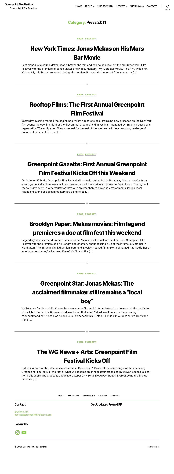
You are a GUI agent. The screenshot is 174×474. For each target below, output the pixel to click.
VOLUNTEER (73, 416)
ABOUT (88, 6)
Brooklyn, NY (22, 431)
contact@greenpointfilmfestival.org (35, 435)
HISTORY (120, 6)
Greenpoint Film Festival (20, 4)
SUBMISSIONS (137, 6)
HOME (79, 6)
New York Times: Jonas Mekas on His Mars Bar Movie (87, 53)
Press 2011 (91, 39)
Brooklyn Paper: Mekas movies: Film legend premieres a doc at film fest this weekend (87, 242)
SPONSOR (102, 416)
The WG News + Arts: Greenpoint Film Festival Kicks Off (87, 376)
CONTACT (152, 6)
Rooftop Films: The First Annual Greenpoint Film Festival (87, 109)
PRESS (80, 39)
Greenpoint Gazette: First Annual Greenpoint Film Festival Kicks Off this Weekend (87, 173)
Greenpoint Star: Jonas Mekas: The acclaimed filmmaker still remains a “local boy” (87, 311)
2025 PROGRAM (105, 6)
